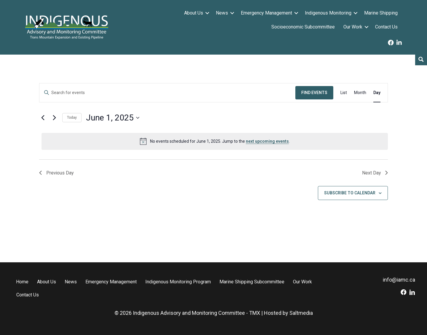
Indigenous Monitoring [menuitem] (328, 13)
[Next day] (54, 117)
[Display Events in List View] (343, 92)
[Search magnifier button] (421, 59)
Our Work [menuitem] (352, 27)
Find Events (314, 92)
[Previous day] (42, 117)
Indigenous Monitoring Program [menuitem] (178, 282)
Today (72, 117)
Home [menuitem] (22, 282)
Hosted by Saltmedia (288, 313)
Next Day (375, 173)
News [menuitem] (222, 13)
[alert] (215, 141)
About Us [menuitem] (193, 13)
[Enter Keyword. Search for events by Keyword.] (167, 92)
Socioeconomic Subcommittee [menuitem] (303, 27)
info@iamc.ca (399, 280)
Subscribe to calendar (349, 192)
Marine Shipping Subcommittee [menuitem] (251, 282)
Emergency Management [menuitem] (266, 13)
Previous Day (56, 173)
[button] (207, 13)
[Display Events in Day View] (376, 92)
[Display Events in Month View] (360, 92)
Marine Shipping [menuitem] (381, 13)
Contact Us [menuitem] (386, 27)
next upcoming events (267, 141)
